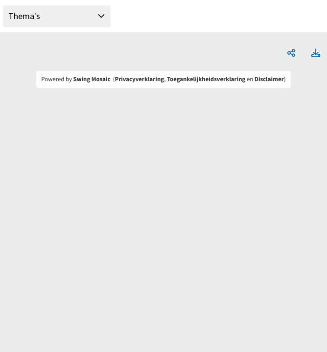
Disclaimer (269, 79)
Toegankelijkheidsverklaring (206, 79)
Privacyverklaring (139, 79)
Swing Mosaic (92, 79)
